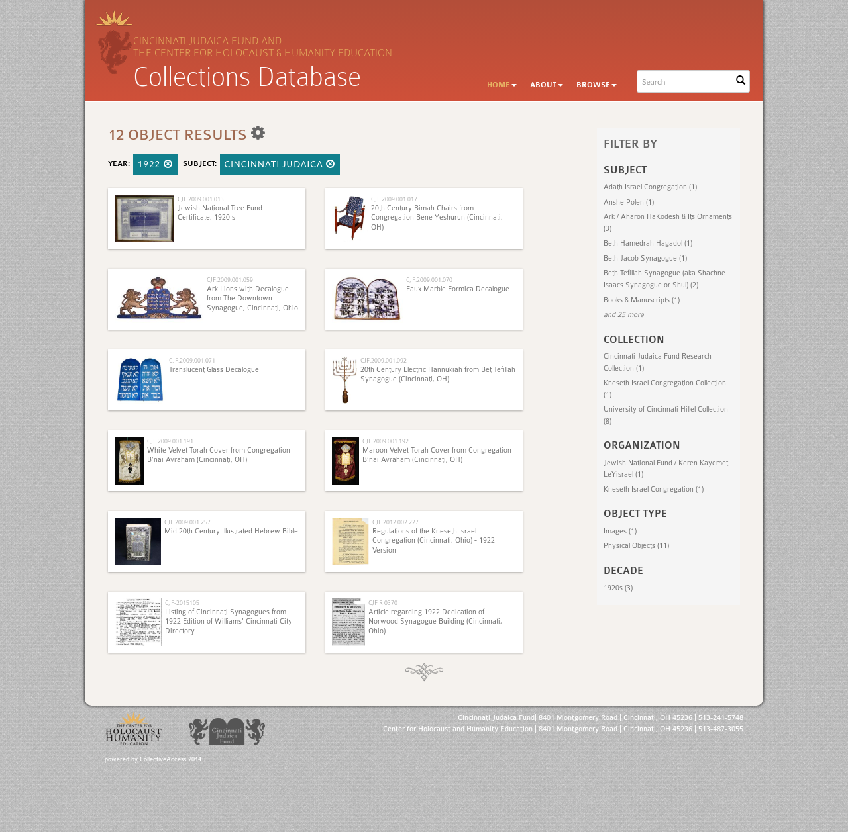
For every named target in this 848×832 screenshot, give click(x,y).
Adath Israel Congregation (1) (650, 187)
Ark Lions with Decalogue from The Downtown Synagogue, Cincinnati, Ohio (252, 298)
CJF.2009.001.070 (429, 279)
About (546, 85)
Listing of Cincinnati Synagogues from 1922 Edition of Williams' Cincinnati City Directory (228, 621)
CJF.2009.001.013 (201, 199)
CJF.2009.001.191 (170, 441)
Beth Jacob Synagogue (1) (645, 258)
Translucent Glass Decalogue (214, 369)
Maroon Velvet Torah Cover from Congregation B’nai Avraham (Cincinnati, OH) (436, 455)
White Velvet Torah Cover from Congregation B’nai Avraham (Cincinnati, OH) (218, 455)
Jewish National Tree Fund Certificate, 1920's (220, 213)
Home (502, 85)
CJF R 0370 (383, 602)
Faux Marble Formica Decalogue (457, 289)
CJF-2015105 (182, 602)
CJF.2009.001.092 (383, 360)
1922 (155, 164)
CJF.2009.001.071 (192, 360)
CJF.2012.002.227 (395, 522)
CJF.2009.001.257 (187, 522)
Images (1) (620, 531)
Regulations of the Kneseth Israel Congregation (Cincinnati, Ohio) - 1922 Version (433, 541)
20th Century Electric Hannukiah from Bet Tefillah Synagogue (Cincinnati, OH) (437, 374)
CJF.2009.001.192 (385, 441)
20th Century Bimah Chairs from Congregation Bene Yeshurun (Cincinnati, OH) (437, 218)
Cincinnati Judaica (280, 164)
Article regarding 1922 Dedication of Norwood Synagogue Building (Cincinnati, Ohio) (435, 621)
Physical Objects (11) (636, 545)
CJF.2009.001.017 (394, 199)
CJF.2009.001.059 (230, 279)
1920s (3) (618, 588)
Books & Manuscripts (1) (642, 300)
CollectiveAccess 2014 (170, 759)
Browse (596, 85)
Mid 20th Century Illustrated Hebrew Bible (231, 531)
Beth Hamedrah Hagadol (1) (648, 243)
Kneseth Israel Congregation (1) (654, 489)
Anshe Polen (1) (629, 202)
